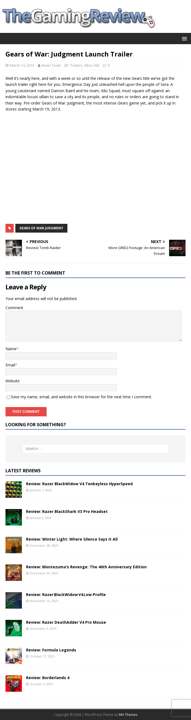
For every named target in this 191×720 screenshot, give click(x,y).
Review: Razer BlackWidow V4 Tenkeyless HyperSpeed (79, 483)
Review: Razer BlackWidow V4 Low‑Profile (66, 594)
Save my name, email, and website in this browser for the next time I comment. (81, 396)
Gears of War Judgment (41, 228)
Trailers (76, 65)
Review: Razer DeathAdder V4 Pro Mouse (66, 622)
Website (12, 380)
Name (10, 348)
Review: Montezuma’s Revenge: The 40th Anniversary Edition (86, 566)
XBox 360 (91, 65)
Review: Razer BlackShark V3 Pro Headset (67, 511)
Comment (14, 307)
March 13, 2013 (22, 65)
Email (10, 365)
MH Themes (128, 714)
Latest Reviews (23, 471)
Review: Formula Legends (51, 650)
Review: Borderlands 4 (47, 677)
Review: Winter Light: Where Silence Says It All (72, 539)
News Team (51, 65)
